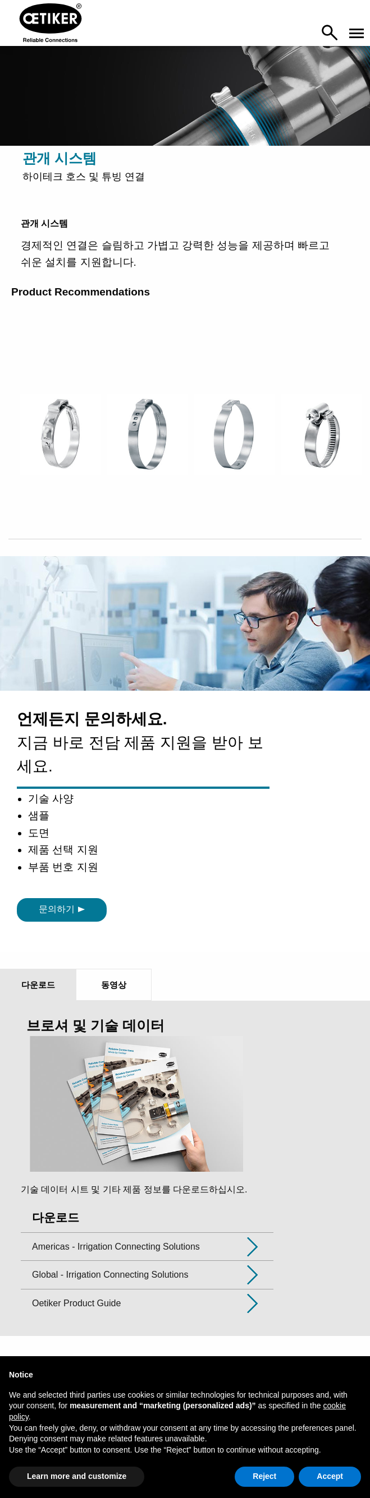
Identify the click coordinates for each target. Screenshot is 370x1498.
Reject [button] (264, 1476)
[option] (60, 455)
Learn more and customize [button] (76, 1476)
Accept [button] (330, 1476)
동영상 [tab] (113, 985)
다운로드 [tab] (38, 985)
